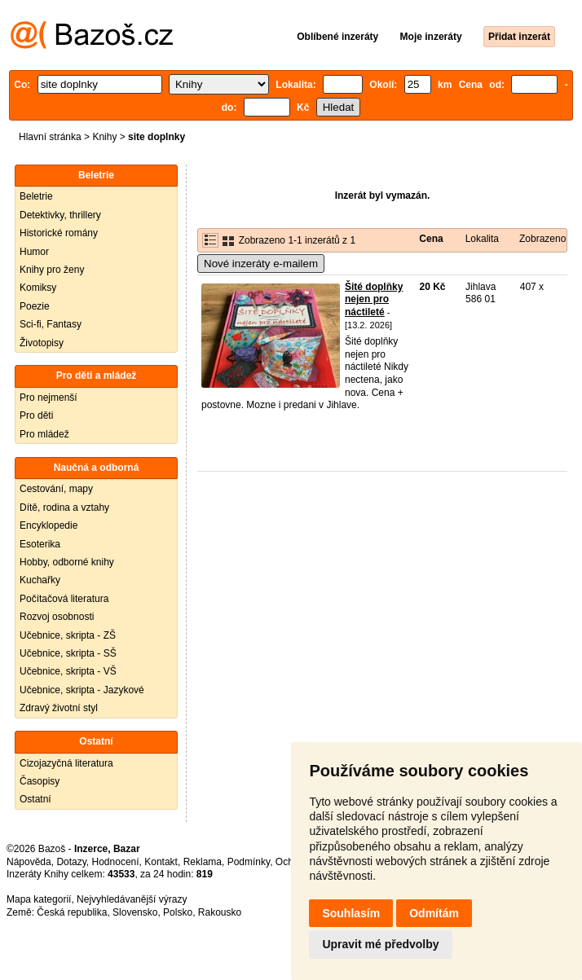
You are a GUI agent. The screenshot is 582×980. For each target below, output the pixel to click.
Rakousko (219, 912)
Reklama (202, 862)
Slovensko (134, 912)
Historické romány (59, 233)
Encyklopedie (48, 525)
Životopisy (42, 343)
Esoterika (40, 544)
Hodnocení (115, 862)
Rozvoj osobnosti (57, 616)
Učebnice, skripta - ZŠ (68, 635)
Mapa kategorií (39, 899)
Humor (34, 251)
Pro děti (36, 415)
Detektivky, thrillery (60, 215)
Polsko (177, 912)
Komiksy (38, 287)
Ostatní (35, 799)
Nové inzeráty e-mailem (261, 263)
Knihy (104, 137)
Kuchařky (40, 580)
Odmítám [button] (434, 913)
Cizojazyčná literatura (66, 763)
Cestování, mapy (56, 488)
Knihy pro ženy (52, 269)
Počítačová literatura (64, 598)
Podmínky (248, 862)
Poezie (35, 306)
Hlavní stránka (50, 137)
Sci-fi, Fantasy (51, 324)
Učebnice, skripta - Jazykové (82, 690)
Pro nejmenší (48, 397)
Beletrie (36, 196)
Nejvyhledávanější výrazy (132, 899)
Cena (431, 238)
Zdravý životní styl (59, 708)
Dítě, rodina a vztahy (64, 507)
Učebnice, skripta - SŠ (68, 653)
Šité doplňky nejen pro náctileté (374, 299)
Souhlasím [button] (351, 913)
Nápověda (29, 862)
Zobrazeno (542, 238)
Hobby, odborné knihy (67, 562)
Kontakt (161, 862)
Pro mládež (44, 434)
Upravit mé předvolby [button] (380, 944)
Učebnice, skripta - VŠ (68, 671)
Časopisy (40, 781)
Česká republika (72, 912)
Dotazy (71, 862)
